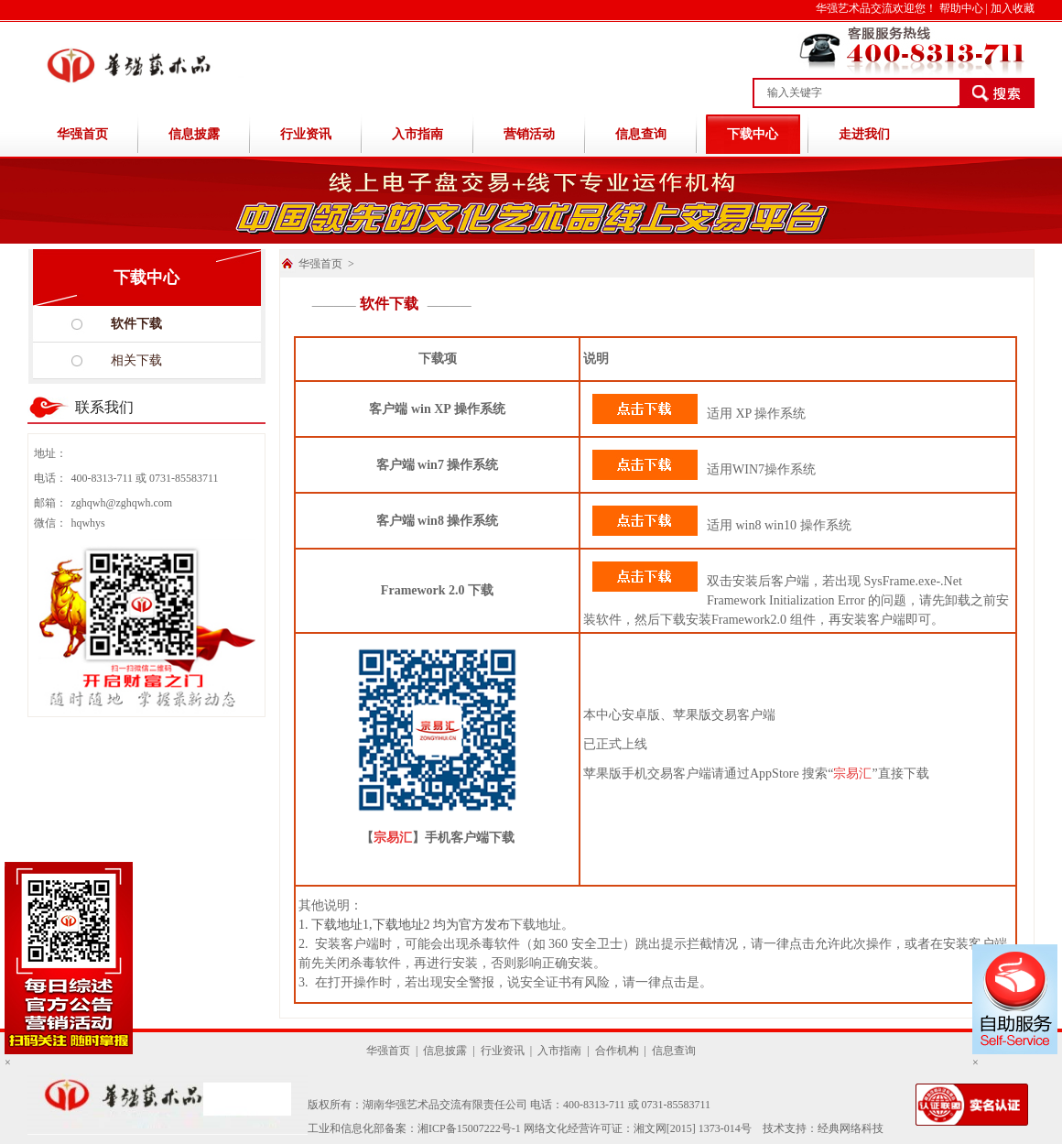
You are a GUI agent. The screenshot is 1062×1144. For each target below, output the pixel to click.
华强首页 (82, 134)
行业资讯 (305, 134)
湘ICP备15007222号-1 (469, 1128)
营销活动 (529, 134)
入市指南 (417, 134)
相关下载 (136, 360)
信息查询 (640, 134)
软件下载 (136, 324)
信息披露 (194, 134)
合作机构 (617, 1050)
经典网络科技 (850, 1128)
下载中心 (752, 134)
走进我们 (864, 134)
